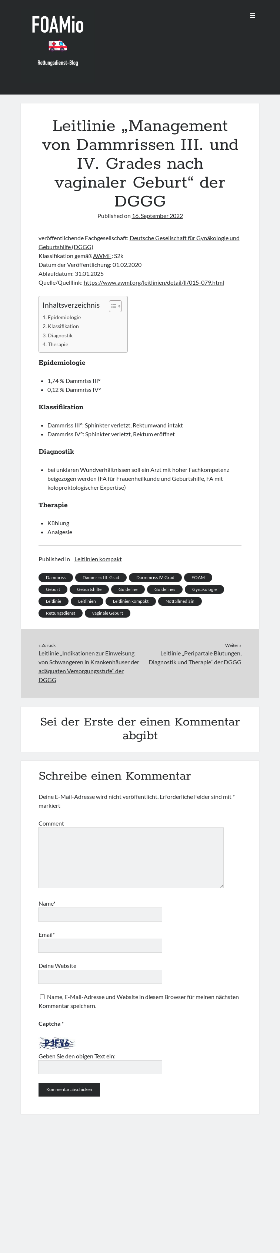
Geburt (53, 589)
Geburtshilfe (89, 589)
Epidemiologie (64, 317)
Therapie (58, 344)
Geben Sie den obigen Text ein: (77, 1055)
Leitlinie (53, 601)
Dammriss (56, 577)
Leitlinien (87, 601)
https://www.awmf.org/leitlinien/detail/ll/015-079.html (154, 282)
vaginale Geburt (107, 613)
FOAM (198, 577)
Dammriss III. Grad (101, 577)
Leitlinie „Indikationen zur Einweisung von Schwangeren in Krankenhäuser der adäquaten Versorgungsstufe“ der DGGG (89, 666)
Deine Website (57, 965)
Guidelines (164, 589)
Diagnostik (60, 335)
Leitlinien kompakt (98, 558)
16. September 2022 (157, 215)
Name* (47, 903)
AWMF (102, 255)
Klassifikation (63, 326)
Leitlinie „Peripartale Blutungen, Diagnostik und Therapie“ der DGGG (195, 657)
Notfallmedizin (180, 601)
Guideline (128, 589)
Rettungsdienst (60, 613)
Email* (47, 934)
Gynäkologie (204, 589)
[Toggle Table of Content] (111, 306)
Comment (51, 823)
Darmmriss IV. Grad (155, 577)
